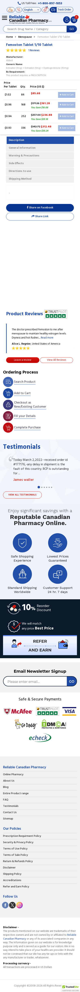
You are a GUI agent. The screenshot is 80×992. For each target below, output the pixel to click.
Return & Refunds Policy (18, 861)
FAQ (5, 800)
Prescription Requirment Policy (22, 836)
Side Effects (16, 163)
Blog (6, 787)
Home (9, 37)
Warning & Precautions (24, 155)
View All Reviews (56, 360)
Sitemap (8, 819)
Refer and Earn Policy (16, 887)
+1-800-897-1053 (50, 3)
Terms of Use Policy (15, 849)
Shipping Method (20, 179)
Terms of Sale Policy (15, 855)
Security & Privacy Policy (18, 842)
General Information (22, 148)
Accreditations (12, 880)
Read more (47, 338)
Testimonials (10, 806)
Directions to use (20, 171)
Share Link (40, 216)
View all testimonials (22, 495)
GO (71, 29)
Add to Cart (67, 95)
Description (16, 140)
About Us (8, 781)
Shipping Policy (12, 874)
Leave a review (22, 360)
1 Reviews (34, 50)
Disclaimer (9, 868)
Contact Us (10, 813)
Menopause (25, 37)
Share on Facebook (40, 207)
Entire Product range (16, 794)
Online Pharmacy (13, 775)
